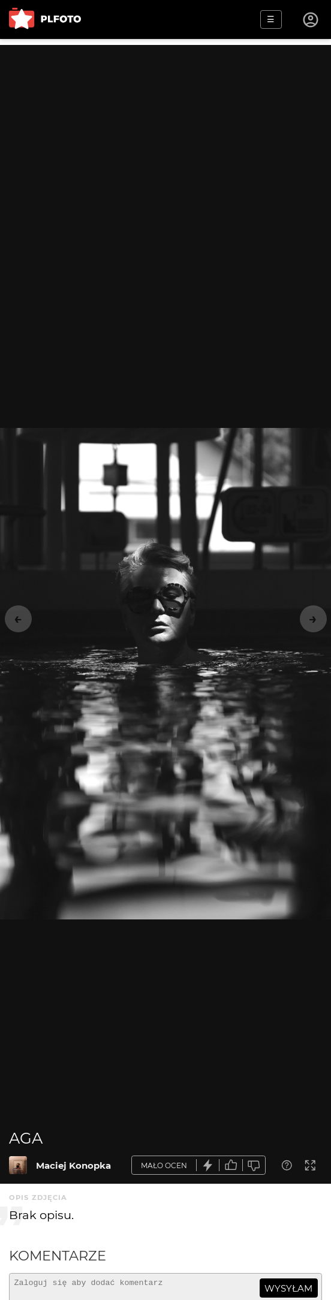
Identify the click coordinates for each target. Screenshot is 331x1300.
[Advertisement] (165, 129)
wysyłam (288, 1288)
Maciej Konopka (73, 1165)
